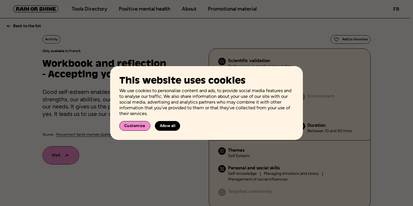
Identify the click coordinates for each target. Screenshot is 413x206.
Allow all (168, 125)
